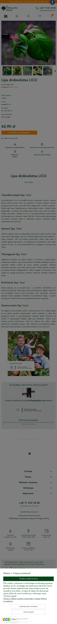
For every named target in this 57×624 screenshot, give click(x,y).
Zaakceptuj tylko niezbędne (28, 606)
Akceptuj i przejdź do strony (28, 579)
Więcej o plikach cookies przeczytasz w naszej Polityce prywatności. (25, 600)
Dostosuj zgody (28, 612)
